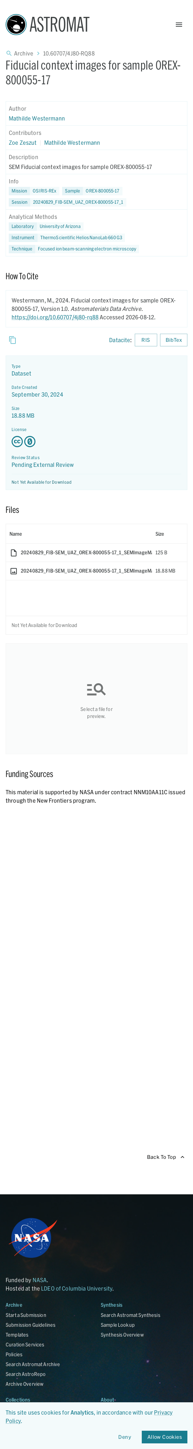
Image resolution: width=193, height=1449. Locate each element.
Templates (17, 1335)
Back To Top (165, 1157)
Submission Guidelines (30, 1325)
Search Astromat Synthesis (130, 1315)
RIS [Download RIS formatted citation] (146, 340)
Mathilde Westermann (37, 118)
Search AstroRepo (26, 1374)
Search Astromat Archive (33, 1364)
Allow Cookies (164, 1437)
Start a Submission (26, 1315)
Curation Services (25, 1344)
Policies (14, 1354)
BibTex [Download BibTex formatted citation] (173, 340)
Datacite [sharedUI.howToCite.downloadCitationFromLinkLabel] (119, 340)
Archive (23, 53)
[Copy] (13, 340)
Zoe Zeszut (23, 142)
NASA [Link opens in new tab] (40, 1280)
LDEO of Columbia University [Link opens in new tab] (76, 1288)
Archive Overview (25, 1384)
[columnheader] (79, 534)
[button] (92, 191)
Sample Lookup (118, 1325)
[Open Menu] (179, 24)
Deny (125, 1437)
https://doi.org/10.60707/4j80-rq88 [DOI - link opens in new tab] (55, 317)
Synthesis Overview (122, 1335)
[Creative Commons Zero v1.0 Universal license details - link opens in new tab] (96, 441)
